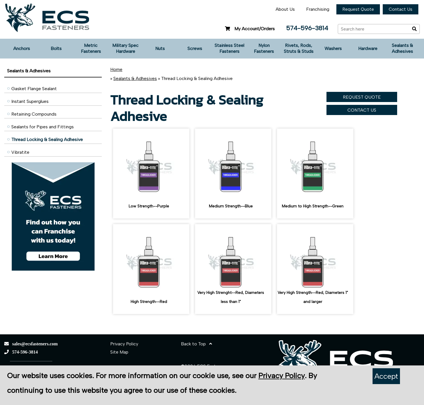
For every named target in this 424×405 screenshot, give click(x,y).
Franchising (317, 9)
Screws (194, 48)
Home (116, 69)
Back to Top (196, 343)
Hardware (367, 48)
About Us (285, 9)
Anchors (21, 48)
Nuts (160, 48)
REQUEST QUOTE (362, 97)
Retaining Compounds (34, 114)
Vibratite (20, 152)
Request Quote (358, 9)
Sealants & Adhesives (402, 48)
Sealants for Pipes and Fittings (42, 126)
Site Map (119, 352)
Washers (333, 48)
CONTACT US (361, 110)
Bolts (56, 48)
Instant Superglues (30, 101)
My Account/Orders (249, 28)
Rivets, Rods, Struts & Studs (298, 48)
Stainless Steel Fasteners (229, 48)
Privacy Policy (124, 343)
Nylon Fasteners (264, 48)
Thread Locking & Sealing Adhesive (47, 139)
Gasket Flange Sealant (34, 88)
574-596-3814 (307, 28)
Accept (386, 376)
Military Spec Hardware (125, 48)
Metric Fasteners (91, 48)
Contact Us (400, 9)
